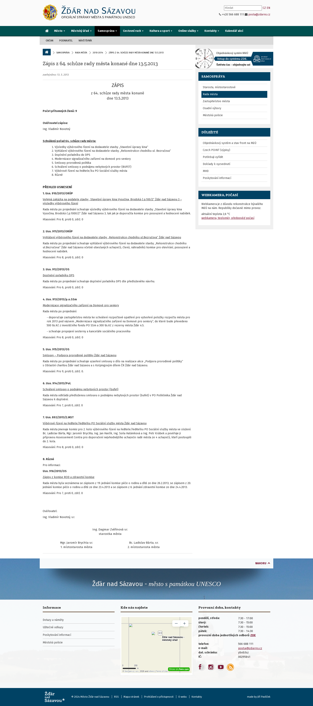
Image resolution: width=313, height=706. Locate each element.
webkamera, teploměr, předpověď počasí (227, 218)
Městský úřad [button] (81, 31)
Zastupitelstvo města (216, 101)
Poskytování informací (217, 178)
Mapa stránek (131, 696)
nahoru (260, 563)
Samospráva (62, 52)
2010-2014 (98, 52)
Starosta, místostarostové (219, 87)
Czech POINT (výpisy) (216, 150)
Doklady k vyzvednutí (216, 164)
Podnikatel (66, 40)
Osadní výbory (212, 108)
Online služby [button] (188, 31)
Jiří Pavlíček (263, 696)
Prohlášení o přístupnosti (158, 696)
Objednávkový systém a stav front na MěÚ (229, 143)
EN (268, 8)
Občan (49, 40)
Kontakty (196, 696)
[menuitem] (47, 31)
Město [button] (59, 31)
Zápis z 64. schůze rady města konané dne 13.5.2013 (100, 63)
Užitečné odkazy (53, 627)
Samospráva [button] (107, 31)
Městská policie (213, 115)
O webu (182, 696)
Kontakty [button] (211, 31)
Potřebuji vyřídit (213, 157)
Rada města (81, 52)
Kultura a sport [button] (161, 31)
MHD (206, 171)
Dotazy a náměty (53, 620)
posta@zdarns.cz (259, 14)
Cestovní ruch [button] (133, 31)
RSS (116, 696)
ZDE (253, 635)
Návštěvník (85, 40)
